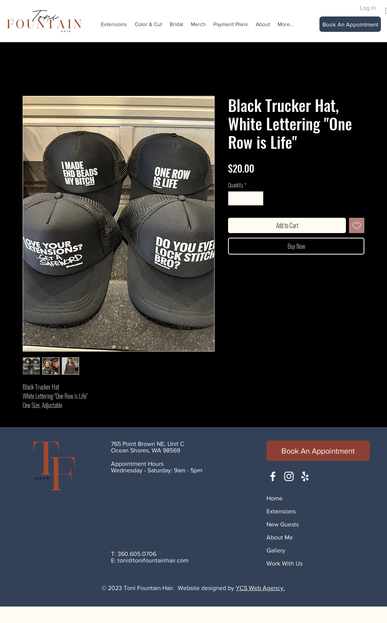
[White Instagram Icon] (289, 476)
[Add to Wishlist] (356, 225)
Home (274, 498)
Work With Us (284, 563)
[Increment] (257, 198)
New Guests (282, 524)
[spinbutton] (246, 198)
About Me (279, 537)
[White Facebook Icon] (272, 476)
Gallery (275, 550)
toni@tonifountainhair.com (153, 560)
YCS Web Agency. (260, 588)
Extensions (281, 511)
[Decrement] (234, 198)
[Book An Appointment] (350, 24)
